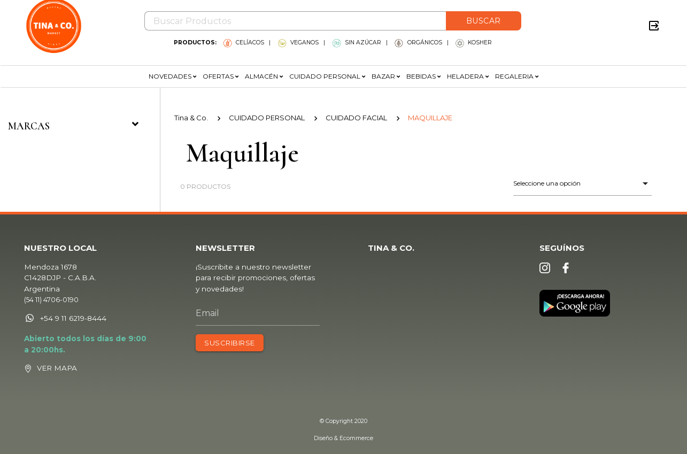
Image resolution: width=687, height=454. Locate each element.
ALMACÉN (264, 76)
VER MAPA (57, 368)
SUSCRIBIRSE (229, 342)
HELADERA (468, 76)
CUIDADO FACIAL (356, 117)
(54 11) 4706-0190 (51, 300)
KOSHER (474, 42)
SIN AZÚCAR (357, 42)
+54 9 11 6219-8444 (65, 318)
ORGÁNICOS (418, 42)
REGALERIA (516, 76)
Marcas (75, 125)
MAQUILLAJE (430, 117)
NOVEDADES (172, 76)
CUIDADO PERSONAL (327, 76)
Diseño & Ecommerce (343, 438)
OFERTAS (220, 76)
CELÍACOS (243, 42)
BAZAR (386, 76)
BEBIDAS (423, 76)
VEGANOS (298, 42)
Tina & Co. (191, 117)
